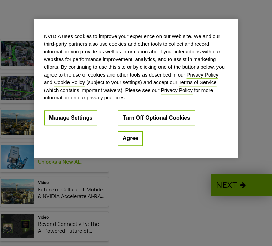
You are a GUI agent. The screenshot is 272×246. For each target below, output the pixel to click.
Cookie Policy (69, 82)
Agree (130, 138)
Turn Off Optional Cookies (156, 118)
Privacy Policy (202, 75)
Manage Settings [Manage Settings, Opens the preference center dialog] (70, 118)
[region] (136, 88)
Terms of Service (198, 82)
